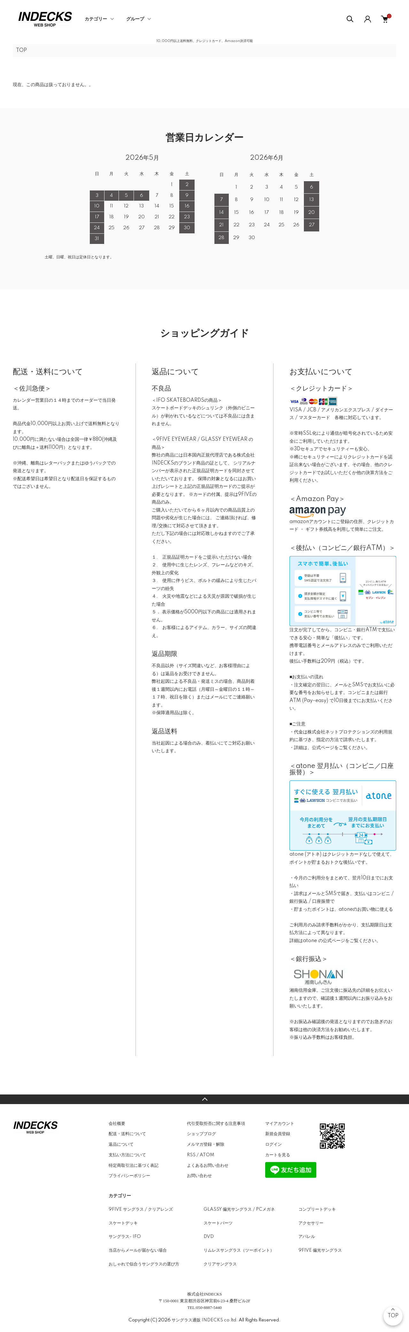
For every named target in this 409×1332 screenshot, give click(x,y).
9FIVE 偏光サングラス (320, 1250)
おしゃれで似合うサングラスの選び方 (144, 1264)
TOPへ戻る (204, 1099)
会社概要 (117, 1123)
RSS (191, 1155)
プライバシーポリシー (129, 1176)
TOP (21, 50)
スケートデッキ (123, 1223)
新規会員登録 (277, 1134)
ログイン (273, 1144)
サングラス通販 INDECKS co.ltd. (205, 1320)
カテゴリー (96, 19)
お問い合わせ (199, 1176)
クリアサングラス (220, 1264)
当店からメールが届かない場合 (138, 1250)
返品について (121, 1144)
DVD (209, 1236)
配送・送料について (127, 1134)
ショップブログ (201, 1134)
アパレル (306, 1236)
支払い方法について (127, 1155)
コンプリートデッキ (317, 1209)
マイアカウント (279, 1123)
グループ (135, 19)
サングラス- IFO (125, 1236)
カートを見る (277, 1155)
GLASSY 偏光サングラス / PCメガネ (239, 1209)
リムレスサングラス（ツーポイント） (239, 1250)
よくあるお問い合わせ (207, 1165)
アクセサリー (310, 1223)
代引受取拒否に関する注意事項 (216, 1123)
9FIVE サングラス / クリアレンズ (141, 1209)
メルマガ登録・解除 (205, 1144)
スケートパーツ (218, 1223)
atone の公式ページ (324, 940)
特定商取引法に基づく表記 (133, 1165)
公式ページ (323, 747)
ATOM (207, 1155)
